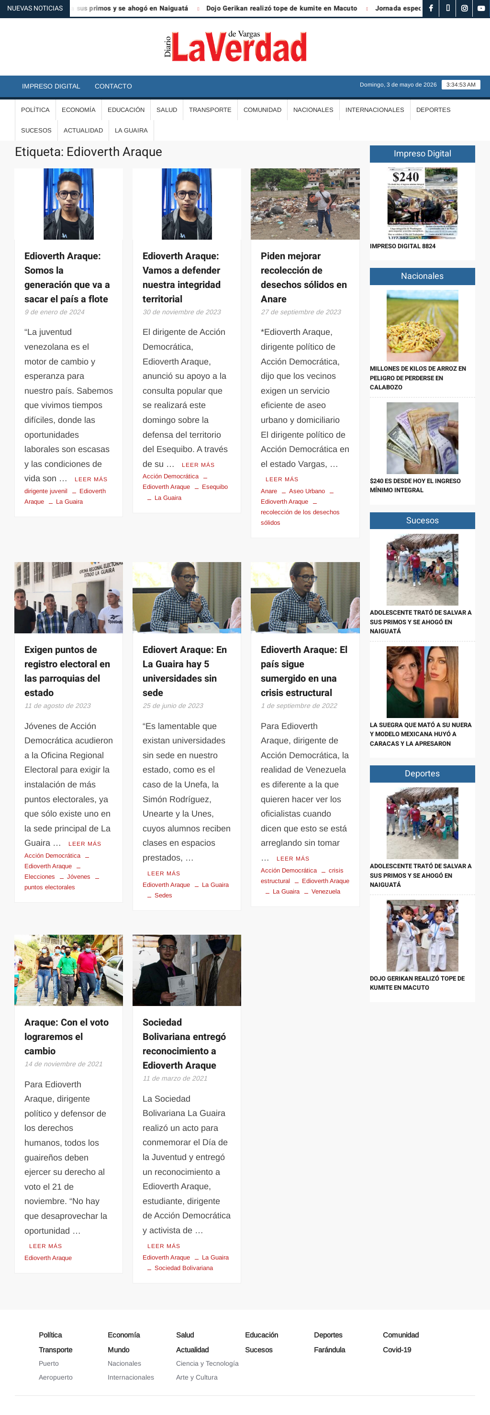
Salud (166, 109)
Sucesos (36, 130)
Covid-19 (397, 1350)
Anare (269, 491)
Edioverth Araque (166, 884)
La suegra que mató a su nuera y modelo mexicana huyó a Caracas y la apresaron (421, 734)
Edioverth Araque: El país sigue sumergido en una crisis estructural (304, 671)
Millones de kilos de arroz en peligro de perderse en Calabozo (418, 378)
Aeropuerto (56, 1377)
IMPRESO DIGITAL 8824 (402, 246)
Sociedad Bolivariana (184, 1267)
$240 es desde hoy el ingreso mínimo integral (415, 485)
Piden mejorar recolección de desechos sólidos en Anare (304, 277)
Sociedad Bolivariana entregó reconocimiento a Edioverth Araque (184, 1044)
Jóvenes (78, 876)
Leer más (91, 479)
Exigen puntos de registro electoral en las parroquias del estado (67, 671)
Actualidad (83, 130)
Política (35, 109)
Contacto (113, 86)
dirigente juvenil (45, 491)
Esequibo (215, 486)
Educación (126, 109)
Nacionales (313, 109)
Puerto (49, 1363)
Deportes (433, 109)
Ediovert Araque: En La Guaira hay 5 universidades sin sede (185, 671)
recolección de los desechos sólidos (300, 517)
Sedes (163, 895)
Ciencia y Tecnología (207, 1363)
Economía (79, 109)
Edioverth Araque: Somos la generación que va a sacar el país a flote (67, 277)
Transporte (210, 109)
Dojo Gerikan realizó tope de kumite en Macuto (288, 8)
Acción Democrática (171, 476)
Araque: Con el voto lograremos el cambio (66, 1037)
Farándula (329, 1350)
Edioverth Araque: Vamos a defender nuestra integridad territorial (182, 277)
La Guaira (131, 130)
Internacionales (374, 109)
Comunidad (262, 109)
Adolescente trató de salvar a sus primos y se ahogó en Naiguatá (421, 622)
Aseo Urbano (307, 491)
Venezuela (326, 891)
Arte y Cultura (197, 1377)
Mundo (118, 1350)
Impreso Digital (51, 86)
